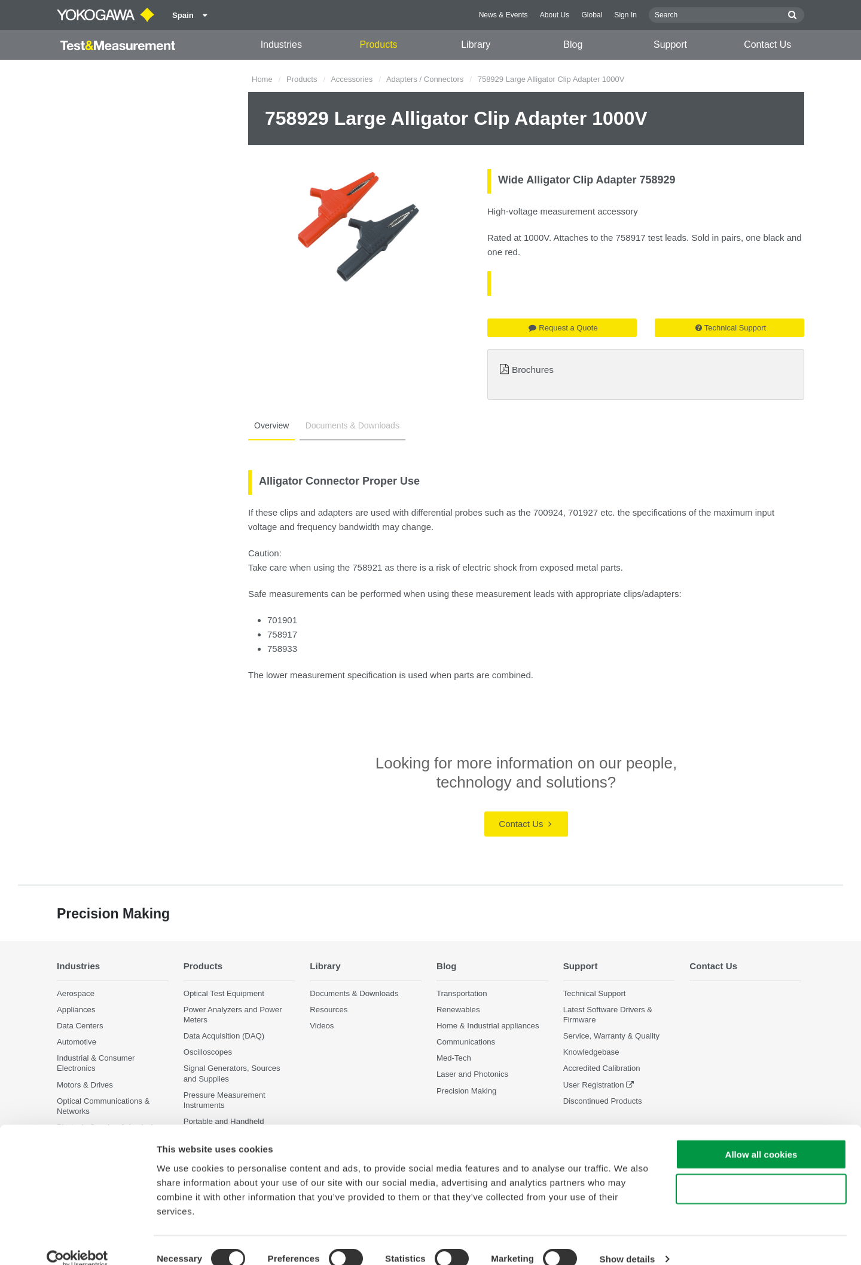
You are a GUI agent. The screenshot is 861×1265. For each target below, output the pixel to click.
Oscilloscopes (208, 1052)
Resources (328, 1009)
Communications (465, 1042)
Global (591, 15)
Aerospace (75, 993)
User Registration (593, 1084)
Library (475, 44)
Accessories (352, 79)
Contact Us (767, 44)
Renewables (458, 1009)
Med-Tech (453, 1058)
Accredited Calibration (601, 1068)
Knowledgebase (591, 1052)
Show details (627, 1241)
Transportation (461, 993)
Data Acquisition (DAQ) (224, 1036)
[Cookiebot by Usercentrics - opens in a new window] (77, 1242)
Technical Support (730, 327)
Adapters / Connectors (424, 79)
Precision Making (466, 1090)
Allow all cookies (761, 1136)
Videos (322, 1025)
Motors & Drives (85, 1084)
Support (670, 44)
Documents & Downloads (349, 425)
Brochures (533, 370)
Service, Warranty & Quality (611, 1036)
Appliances (76, 1009)
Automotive (76, 1042)
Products (378, 44)
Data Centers (80, 1025)
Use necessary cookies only (761, 1171)
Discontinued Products (602, 1100)
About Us (555, 15)
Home (262, 79)
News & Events (503, 15)
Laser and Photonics (472, 1074)
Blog (572, 44)
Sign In (625, 15)
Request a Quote (563, 327)
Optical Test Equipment (224, 993)
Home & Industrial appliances (487, 1025)
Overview (270, 425)
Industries (281, 44)
